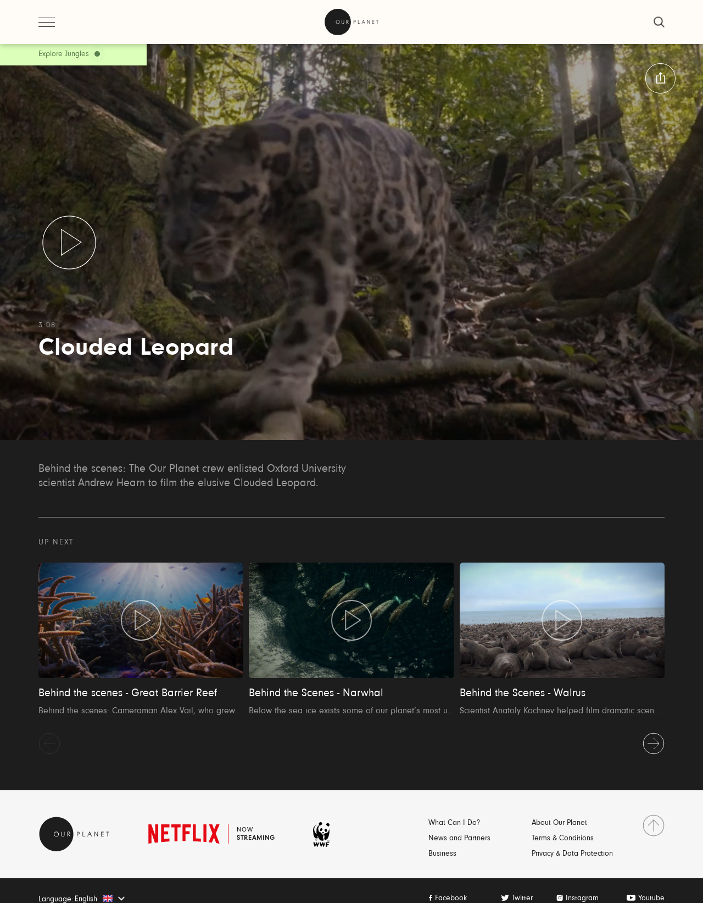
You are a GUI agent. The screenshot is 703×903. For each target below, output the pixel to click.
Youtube (651, 898)
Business (442, 854)
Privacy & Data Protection (572, 854)
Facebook (451, 898)
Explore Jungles (63, 54)
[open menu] (46, 22)
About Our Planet (559, 823)
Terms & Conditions (563, 839)
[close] (659, 21)
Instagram (582, 898)
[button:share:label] (660, 78)
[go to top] (654, 825)
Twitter (522, 898)
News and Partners (459, 839)
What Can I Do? (454, 823)
